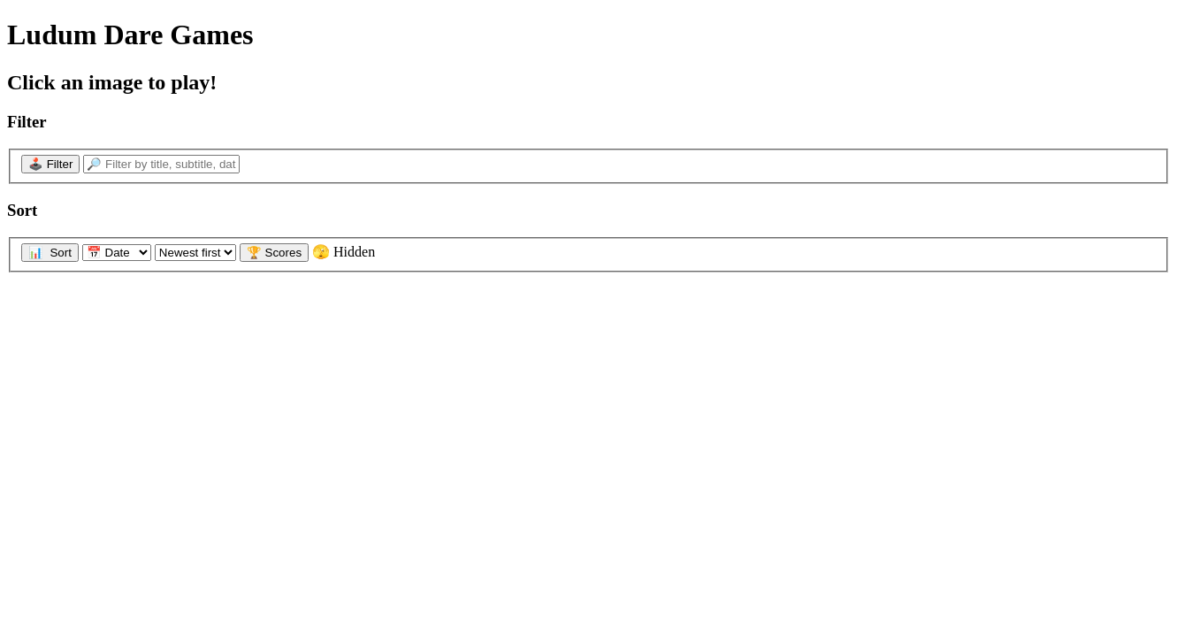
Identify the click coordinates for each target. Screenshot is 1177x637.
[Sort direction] (195, 252)
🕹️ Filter (50, 164)
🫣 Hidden (347, 251)
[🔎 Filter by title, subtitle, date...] (161, 164)
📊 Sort (50, 252)
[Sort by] (116, 252)
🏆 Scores (274, 252)
